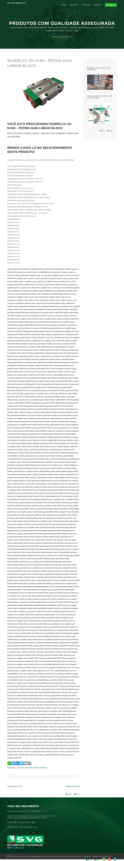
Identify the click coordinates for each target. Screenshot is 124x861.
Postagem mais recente (15, 786)
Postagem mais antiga (72, 786)
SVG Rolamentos (16, 3)
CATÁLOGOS (86, 5)
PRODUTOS (74, 5)
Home (64, 5)
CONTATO (97, 5)
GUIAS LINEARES (40, 768)
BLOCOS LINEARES (25, 768)
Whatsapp (111, 5)
